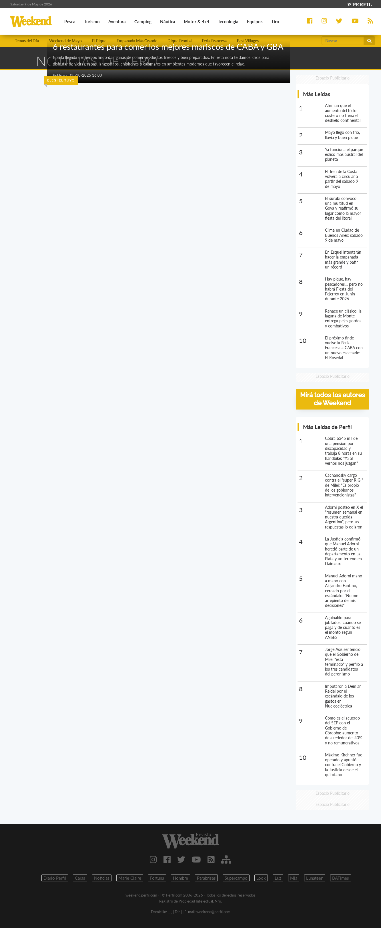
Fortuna (157, 878)
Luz (278, 878)
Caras (80, 878)
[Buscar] (343, 40)
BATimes (340, 878)
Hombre (180, 878)
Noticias (101, 878)
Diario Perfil (54, 878)
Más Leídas (316, 94)
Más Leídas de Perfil (327, 427)
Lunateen (314, 878)
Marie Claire (129, 878)
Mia (293, 878)
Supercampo (236, 878)
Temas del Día (27, 40)
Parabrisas (206, 878)
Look (261, 878)
